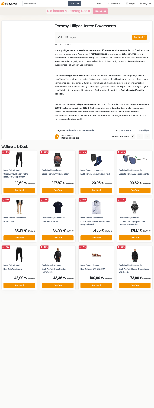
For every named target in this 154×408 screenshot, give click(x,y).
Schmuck (58, 170)
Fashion (74, 130)
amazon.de (126, 130)
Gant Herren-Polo (50, 221)
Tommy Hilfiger (142, 130)
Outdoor (57, 265)
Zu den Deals (100, 11)
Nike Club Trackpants (12, 269)
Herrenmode (88, 130)
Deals (68, 130)
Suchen (74, 3)
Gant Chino (8, 221)
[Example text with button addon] (45, 3)
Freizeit (12, 170)
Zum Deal (139, 37)
